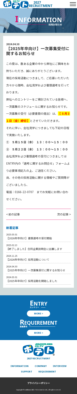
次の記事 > (64, 214)
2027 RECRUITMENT (41, 4)
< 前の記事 (13, 214)
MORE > (38, 313)
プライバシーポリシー (38, 383)
